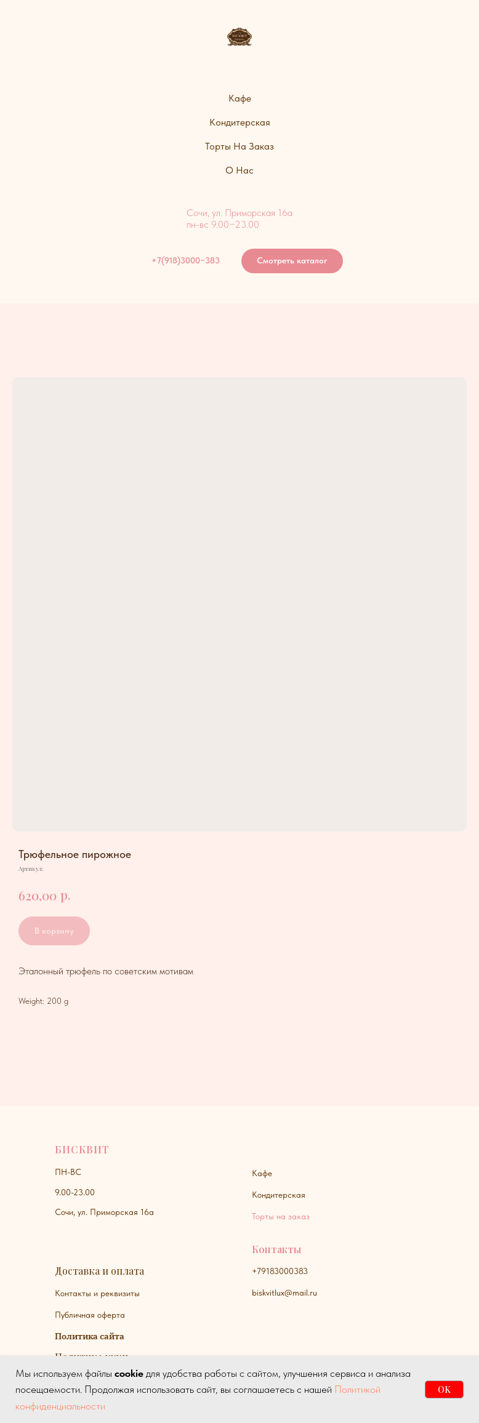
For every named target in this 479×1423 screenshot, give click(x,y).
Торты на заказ (281, 1216)
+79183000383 (280, 1271)
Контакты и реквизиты (97, 1293)
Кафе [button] (239, 98)
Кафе (262, 1173)
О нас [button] (239, 170)
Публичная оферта (90, 1315)
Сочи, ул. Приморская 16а (104, 1212)
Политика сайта (89, 1336)
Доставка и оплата (99, 1270)
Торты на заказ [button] (239, 146)
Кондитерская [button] (239, 122)
